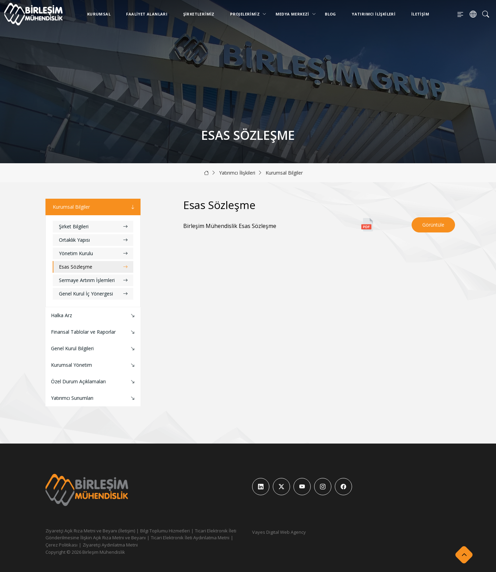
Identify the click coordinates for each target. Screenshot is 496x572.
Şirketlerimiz (199, 14)
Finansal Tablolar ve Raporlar (93, 332)
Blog (330, 14)
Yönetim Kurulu (93, 253)
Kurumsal (99, 14)
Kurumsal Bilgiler (284, 172)
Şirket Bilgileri (93, 226)
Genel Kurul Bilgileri (93, 349)
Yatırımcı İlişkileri (373, 14)
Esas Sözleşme (93, 266)
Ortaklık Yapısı (93, 240)
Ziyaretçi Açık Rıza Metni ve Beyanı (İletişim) (90, 531)
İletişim (420, 14)
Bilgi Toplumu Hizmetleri (165, 531)
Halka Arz (93, 316)
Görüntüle (433, 224)
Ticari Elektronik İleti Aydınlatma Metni (190, 537)
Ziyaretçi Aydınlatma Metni (110, 545)
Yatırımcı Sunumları (93, 398)
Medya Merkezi (294, 14)
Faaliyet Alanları (146, 14)
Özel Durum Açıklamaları (93, 382)
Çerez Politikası (61, 545)
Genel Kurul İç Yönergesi (93, 293)
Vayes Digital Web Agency (279, 532)
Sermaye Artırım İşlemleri (93, 280)
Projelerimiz (246, 14)
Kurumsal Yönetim (93, 365)
